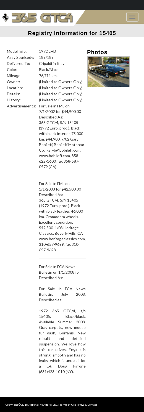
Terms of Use (68, 404)
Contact (92, 404)
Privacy (82, 404)
